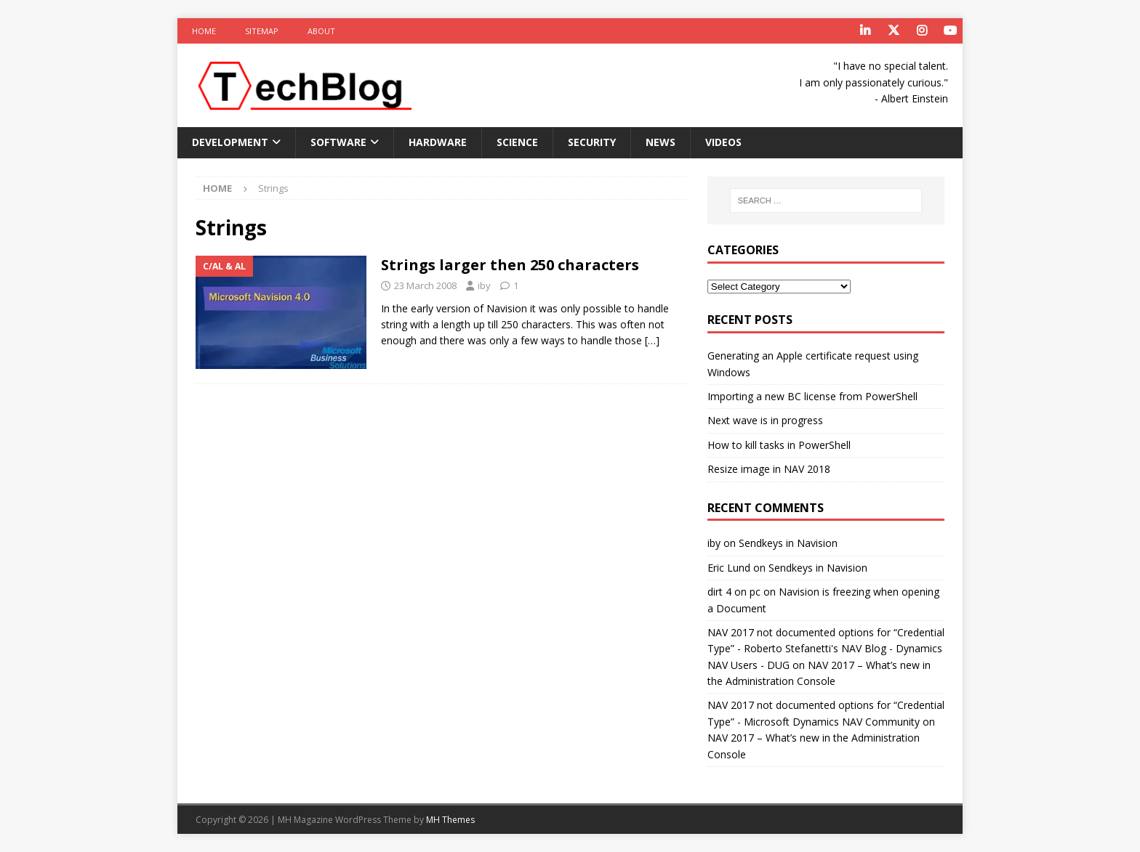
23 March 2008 (425, 285)
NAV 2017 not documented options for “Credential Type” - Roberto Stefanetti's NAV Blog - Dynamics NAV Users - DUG (825, 648)
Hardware (438, 142)
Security (592, 142)
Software (338, 142)
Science (517, 142)
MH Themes (450, 820)
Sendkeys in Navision (788, 543)
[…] (652, 340)
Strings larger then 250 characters (510, 265)
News (660, 142)
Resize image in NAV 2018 (768, 469)
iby (484, 285)
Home (204, 30)
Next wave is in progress (765, 420)
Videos (723, 142)
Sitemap (261, 30)
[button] (302, 85)
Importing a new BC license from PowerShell (812, 396)
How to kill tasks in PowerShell (779, 445)
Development (230, 142)
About (321, 30)
